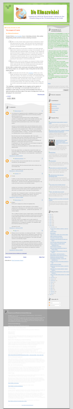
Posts (51, 302)
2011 (50, 223)
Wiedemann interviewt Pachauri (57, 257)
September (53, 280)
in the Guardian (18, 36)
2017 (50, 214)
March (52, 289)
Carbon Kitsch (53, 231)
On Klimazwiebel (52, 160)
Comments (52, 305)
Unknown (17, 173)
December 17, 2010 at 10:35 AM (16, 170)
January (52, 293)
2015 (50, 217)
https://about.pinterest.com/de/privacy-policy (17, 401)
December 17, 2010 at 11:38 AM (16, 197)
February (53, 291)
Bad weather (53, 233)
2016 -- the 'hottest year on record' (57, 191)
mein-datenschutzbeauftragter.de (27, 405)
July (51, 283)
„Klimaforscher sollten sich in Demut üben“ (59, 234)
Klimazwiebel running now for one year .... (59, 255)
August (52, 282)
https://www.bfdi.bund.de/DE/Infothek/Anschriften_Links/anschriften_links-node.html (25, 354)
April (52, 288)
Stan (16, 230)
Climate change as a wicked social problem (58, 167)
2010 (50, 225)
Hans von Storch (55, 108)
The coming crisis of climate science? (57, 184)
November (53, 277)
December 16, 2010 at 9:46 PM (16, 155)
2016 (50, 216)
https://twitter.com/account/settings (15, 386)
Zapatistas (31, 72)
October (52, 279)
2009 (50, 294)
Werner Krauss (18, 110)
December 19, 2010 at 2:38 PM (16, 250)
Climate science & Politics (55, 264)
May (52, 286)
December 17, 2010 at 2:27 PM (16, 227)
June (52, 285)
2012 (50, 222)
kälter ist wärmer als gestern (56, 236)
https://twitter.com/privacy (13, 383)
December (53, 227)
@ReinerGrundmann (19, 158)
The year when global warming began (58, 242)
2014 (50, 219)
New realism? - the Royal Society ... (57, 253)
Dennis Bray (54, 106)
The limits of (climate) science (56, 237)
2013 (50, 220)
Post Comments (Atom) (17, 260)
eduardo (53, 112)
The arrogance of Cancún (13, 30)
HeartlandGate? (52, 152)
